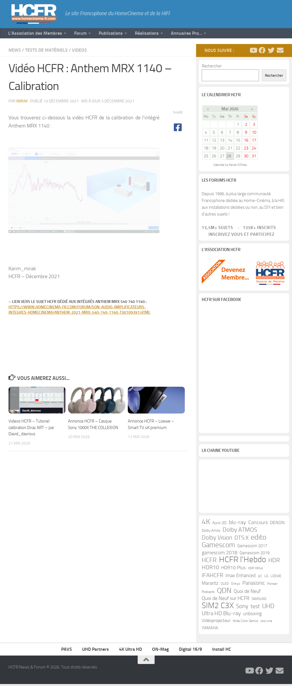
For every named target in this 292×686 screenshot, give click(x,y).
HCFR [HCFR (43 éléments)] (209, 562)
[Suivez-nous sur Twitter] (271, 50)
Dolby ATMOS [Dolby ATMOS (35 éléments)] (240, 531)
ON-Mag (160, 651)
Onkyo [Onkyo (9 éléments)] (235, 586)
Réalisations (147, 33)
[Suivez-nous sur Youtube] (253, 50)
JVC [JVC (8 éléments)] (260, 578)
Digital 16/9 (190, 651)
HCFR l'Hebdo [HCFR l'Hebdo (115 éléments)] (242, 561)
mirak (22, 101)
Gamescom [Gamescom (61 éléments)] (218, 547)
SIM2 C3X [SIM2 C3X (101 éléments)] (218, 607)
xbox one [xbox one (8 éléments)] (266, 623)
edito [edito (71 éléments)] (258, 539)
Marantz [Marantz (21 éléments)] (210, 585)
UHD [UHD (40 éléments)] (268, 608)
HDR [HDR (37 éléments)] (274, 562)
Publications (111, 33)
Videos (79, 50)
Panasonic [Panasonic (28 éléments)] (253, 585)
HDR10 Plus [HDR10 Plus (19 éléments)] (233, 569)
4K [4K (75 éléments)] (206, 523)
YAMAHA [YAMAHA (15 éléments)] (210, 629)
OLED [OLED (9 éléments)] (225, 586)
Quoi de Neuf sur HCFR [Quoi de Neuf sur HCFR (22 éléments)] (225, 600)
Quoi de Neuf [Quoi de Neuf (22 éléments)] (247, 593)
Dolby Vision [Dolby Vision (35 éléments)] (217, 539)
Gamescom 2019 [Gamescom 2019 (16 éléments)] (254, 554)
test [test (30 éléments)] (255, 608)
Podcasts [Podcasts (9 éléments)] (208, 594)
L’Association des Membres (35, 33)
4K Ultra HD (130, 651)
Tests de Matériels (46, 50)
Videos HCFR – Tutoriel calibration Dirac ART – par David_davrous (31, 459)
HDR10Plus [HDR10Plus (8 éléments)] (255, 570)
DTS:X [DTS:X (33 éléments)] (241, 539)
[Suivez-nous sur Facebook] (262, 50)
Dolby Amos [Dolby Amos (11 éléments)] (211, 532)
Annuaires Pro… (186, 33)
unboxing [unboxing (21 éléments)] (252, 615)
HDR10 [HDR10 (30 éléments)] (210, 569)
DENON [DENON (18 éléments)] (277, 524)
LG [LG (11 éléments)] (266, 578)
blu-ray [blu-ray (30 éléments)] (237, 524)
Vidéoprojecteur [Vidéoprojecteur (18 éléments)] (216, 622)
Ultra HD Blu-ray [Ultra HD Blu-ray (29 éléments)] (221, 615)
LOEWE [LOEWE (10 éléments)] (276, 578)
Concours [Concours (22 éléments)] (258, 524)
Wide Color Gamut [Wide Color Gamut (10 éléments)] (245, 623)
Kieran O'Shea (238, 165)
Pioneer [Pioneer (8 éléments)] (272, 586)
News (14, 50)
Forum (80, 33)
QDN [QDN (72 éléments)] (224, 592)
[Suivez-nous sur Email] (280, 50)
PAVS (66, 651)
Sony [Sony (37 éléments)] (242, 608)
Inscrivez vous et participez (238, 234)
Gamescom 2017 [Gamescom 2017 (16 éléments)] (252, 547)
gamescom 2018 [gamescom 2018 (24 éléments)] (219, 554)
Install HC (221, 651)
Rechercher (212, 66)
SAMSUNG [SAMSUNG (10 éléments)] (259, 601)
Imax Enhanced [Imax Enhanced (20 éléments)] (240, 577)
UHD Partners (95, 651)
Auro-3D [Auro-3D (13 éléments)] (219, 524)
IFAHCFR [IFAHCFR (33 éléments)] (212, 577)
